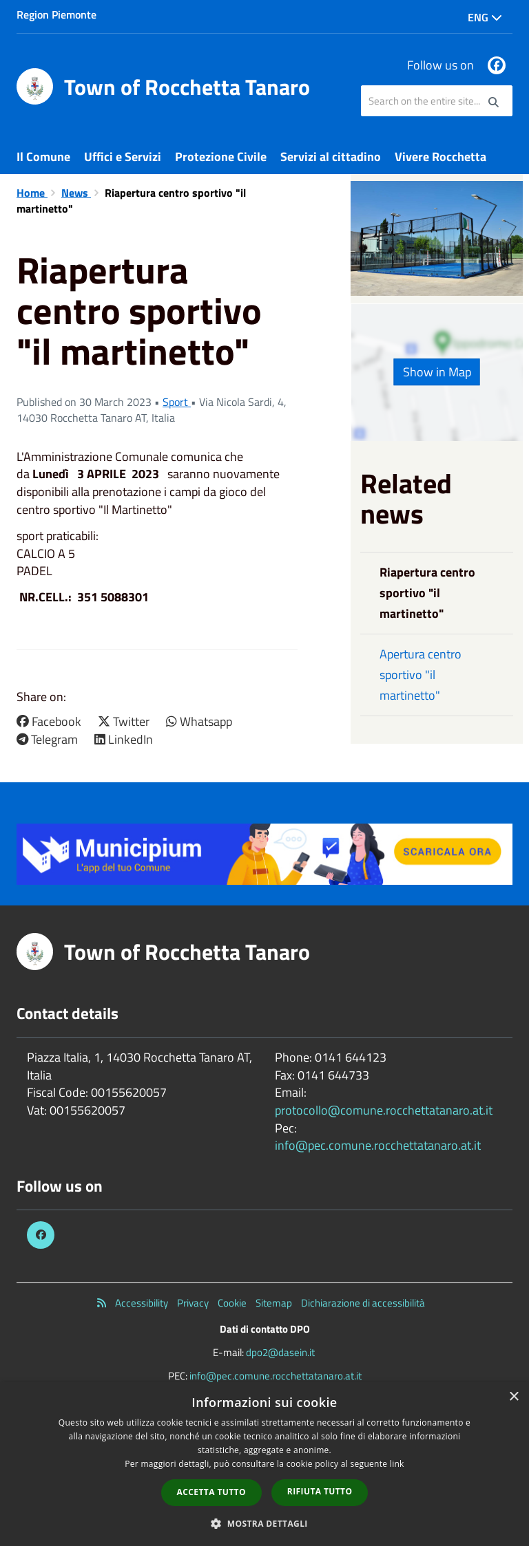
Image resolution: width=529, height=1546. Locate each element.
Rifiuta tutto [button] (320, 1491)
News (76, 192)
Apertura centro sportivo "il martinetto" (420, 675)
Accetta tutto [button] (211, 1492)
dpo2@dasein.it (280, 1352)
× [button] (513, 1397)
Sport (177, 402)
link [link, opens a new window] (397, 1464)
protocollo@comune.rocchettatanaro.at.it (383, 1110)
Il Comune (43, 156)
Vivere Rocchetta (440, 156)
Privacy (193, 1303)
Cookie (232, 1303)
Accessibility (141, 1303)
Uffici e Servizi (122, 156)
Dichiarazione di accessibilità (363, 1303)
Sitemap (274, 1303)
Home (32, 192)
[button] (264, 1522)
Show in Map (437, 372)
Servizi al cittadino (330, 156)
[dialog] (264, 1464)
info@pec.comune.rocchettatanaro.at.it (378, 1145)
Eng (485, 17)
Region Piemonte (56, 14)
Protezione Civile (221, 156)
